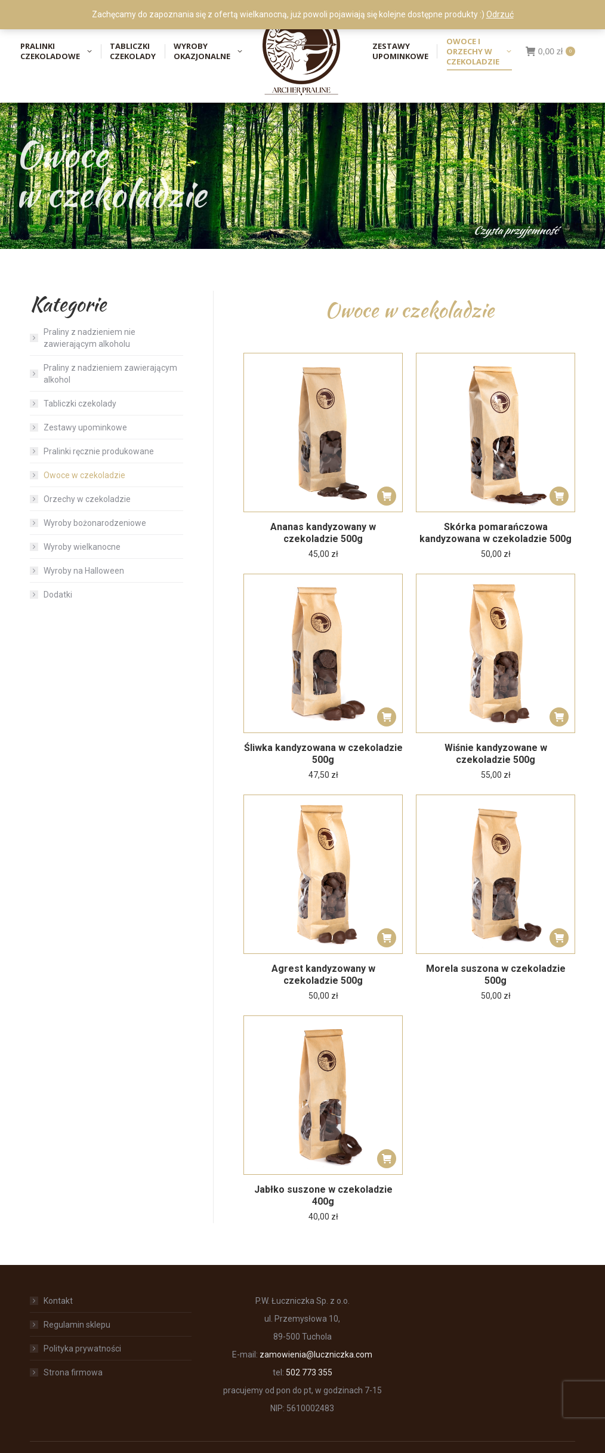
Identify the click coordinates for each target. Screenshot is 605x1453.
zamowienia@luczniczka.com (316, 1354)
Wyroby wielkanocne (82, 547)
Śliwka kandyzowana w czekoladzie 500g (323, 753)
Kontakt (58, 1301)
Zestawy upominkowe (85, 427)
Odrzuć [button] (500, 14)
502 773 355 (309, 1372)
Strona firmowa (73, 1372)
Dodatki (58, 594)
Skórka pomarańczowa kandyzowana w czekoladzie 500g (495, 532)
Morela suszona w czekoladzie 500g (496, 974)
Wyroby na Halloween (84, 570)
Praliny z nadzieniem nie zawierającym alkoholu (89, 338)
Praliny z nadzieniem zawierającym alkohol (110, 373)
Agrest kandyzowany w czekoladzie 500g (323, 974)
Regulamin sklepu (77, 1324)
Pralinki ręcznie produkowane (99, 451)
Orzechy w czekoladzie (87, 499)
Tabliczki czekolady (80, 403)
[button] (386, 496)
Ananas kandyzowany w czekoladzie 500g (323, 532)
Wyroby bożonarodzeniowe (95, 523)
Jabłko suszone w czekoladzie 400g (323, 1195)
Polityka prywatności (82, 1348)
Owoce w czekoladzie (84, 475)
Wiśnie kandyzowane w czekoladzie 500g (496, 753)
